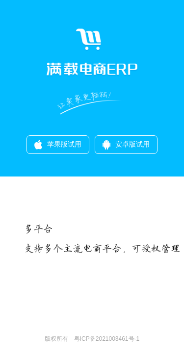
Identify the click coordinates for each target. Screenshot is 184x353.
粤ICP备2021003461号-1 (103, 338)
